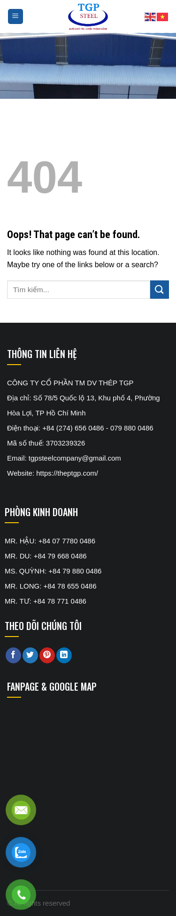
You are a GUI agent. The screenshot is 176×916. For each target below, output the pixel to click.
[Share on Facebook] (13, 655)
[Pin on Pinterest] (47, 655)
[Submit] (159, 289)
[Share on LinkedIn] (64, 655)
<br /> (77, 743)
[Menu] (15, 16)
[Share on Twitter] (30, 655)
